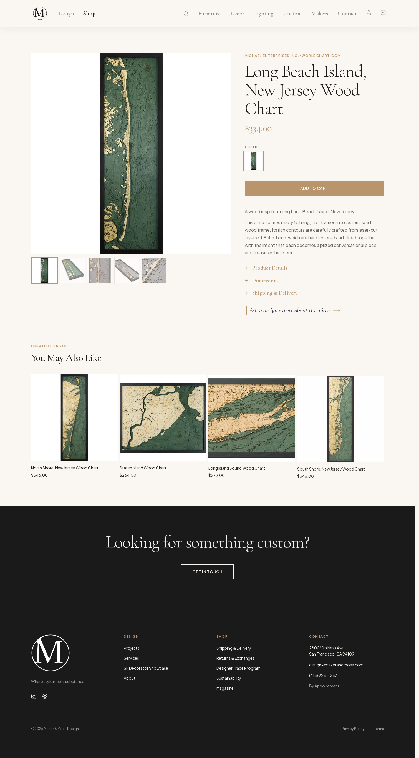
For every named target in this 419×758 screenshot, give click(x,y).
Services (131, 658)
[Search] (186, 13)
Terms (379, 729)
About (129, 678)
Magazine (225, 688)
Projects (131, 648)
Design (66, 13)
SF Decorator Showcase (146, 668)
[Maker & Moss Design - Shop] (40, 13)
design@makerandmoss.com (336, 664)
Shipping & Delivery (233, 648)
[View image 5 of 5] (154, 270)
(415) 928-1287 (323, 675)
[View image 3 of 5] (99, 270)
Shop (89, 13)
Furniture (209, 13)
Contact (347, 13)
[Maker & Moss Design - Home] (68, 653)
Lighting (264, 13)
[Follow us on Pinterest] (45, 696)
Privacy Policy (353, 729)
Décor (237, 13)
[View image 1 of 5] (44, 270)
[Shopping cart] (383, 12)
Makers (320, 13)
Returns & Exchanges (235, 658)
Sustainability (228, 678)
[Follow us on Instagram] (34, 696)
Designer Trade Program (238, 668)
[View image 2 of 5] (72, 270)
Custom (292, 13)
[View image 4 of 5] (126, 270)
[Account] (369, 12)
